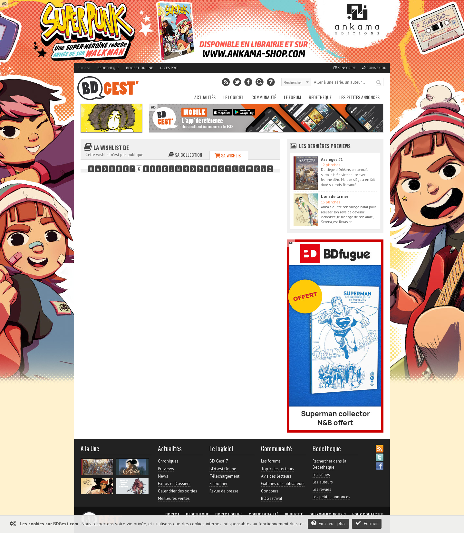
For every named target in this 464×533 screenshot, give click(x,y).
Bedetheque (108, 68)
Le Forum (292, 97)
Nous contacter (367, 514)
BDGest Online (139, 68)
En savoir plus (328, 523)
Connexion (374, 68)
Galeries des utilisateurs (282, 483)
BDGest (84, 68)
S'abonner (218, 483)
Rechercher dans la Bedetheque (329, 464)
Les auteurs (323, 482)
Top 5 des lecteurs (277, 469)
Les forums (271, 461)
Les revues (322, 489)
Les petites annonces (359, 97)
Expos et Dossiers (174, 483)
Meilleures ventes (174, 498)
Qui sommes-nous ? (327, 514)
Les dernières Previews (325, 145)
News (163, 476)
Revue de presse (223, 491)
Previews (166, 469)
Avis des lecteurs (276, 476)
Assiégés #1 (332, 159)
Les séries (321, 474)
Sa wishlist (229, 155)
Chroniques (168, 461)
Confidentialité (263, 514)
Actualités (205, 97)
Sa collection (185, 154)
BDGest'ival (271, 498)
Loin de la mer (334, 196)
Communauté (263, 97)
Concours (269, 491)
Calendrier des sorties (177, 491)
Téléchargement (224, 476)
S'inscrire (345, 68)
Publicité (294, 514)
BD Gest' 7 (218, 461)
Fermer (366, 523)
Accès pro (169, 68)
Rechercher (379, 82)
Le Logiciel (233, 97)
